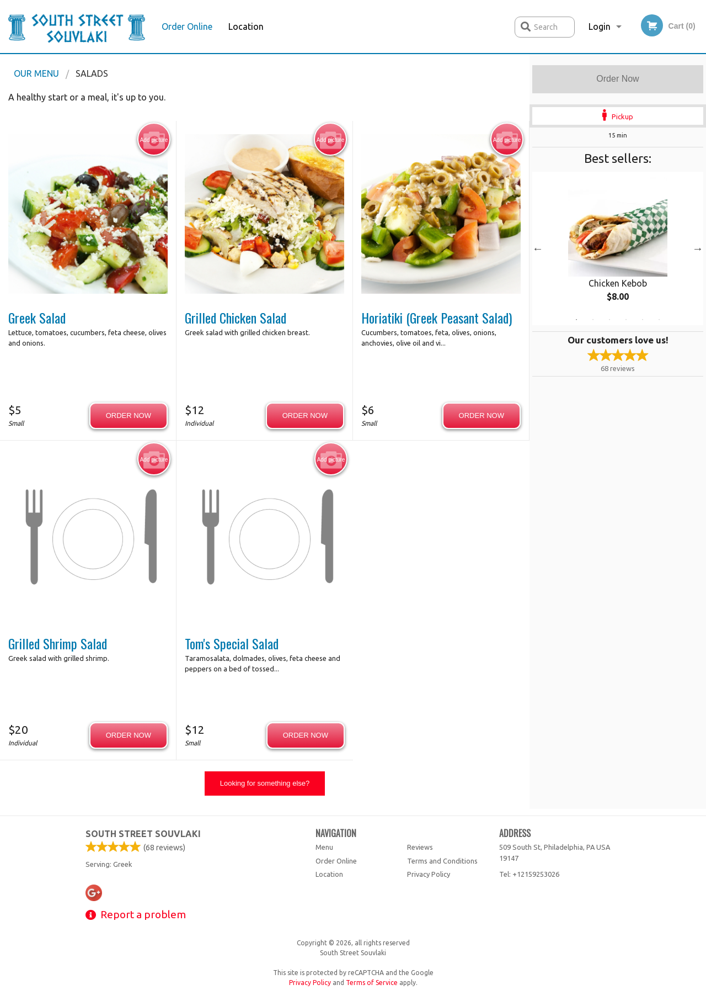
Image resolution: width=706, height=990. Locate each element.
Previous (537, 248)
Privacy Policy (428, 874)
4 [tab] (626, 319)
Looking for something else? (265, 783)
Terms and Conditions (442, 861)
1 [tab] (576, 319)
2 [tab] (592, 319)
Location (246, 26)
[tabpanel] (617, 248)
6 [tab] (659, 319)
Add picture (154, 140)
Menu (324, 847)
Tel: (529, 874)
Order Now (617, 78)
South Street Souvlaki (143, 834)
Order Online (187, 26)
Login (600, 26)
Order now (128, 415)
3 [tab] (609, 319)
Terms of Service (372, 982)
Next (697, 248)
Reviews (420, 847)
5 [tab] (642, 319)
